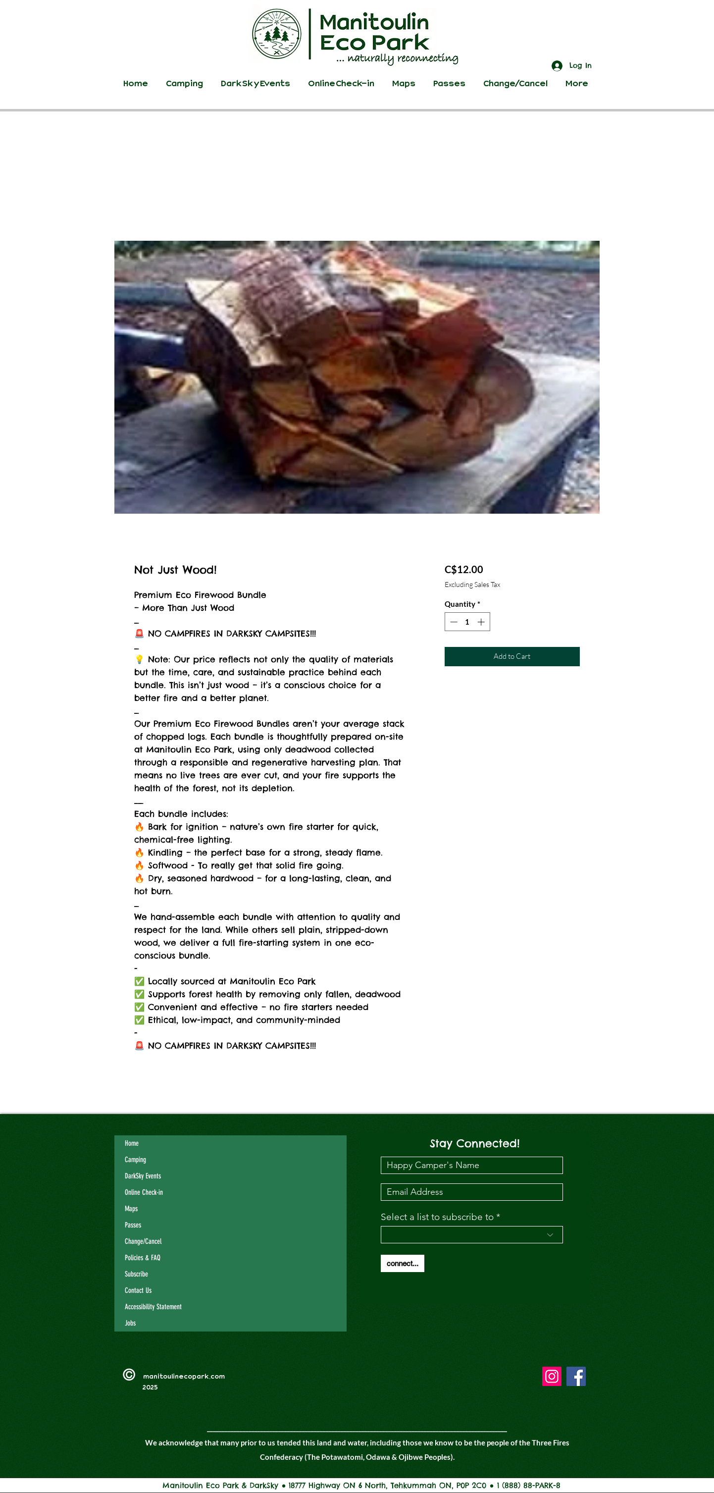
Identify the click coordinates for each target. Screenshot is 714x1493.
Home (132, 1143)
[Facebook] (576, 1376)
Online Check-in (144, 1192)
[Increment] (482, 622)
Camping (135, 1159)
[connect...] (402, 1263)
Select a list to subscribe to (437, 1217)
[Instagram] (551, 1376)
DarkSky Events (143, 1176)
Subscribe (136, 1274)
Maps (131, 1208)
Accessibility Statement (153, 1306)
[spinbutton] (467, 622)
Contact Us (138, 1290)
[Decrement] (452, 622)
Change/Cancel (143, 1241)
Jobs (130, 1323)
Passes (133, 1225)
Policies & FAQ (142, 1257)
